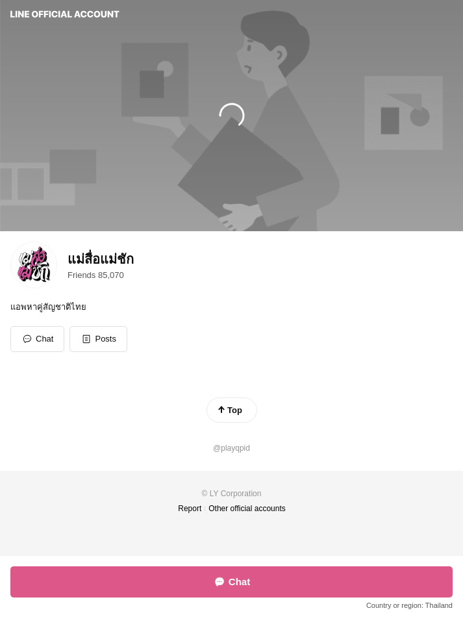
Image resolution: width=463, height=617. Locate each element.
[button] (98, 339)
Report (189, 508)
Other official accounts (247, 508)
